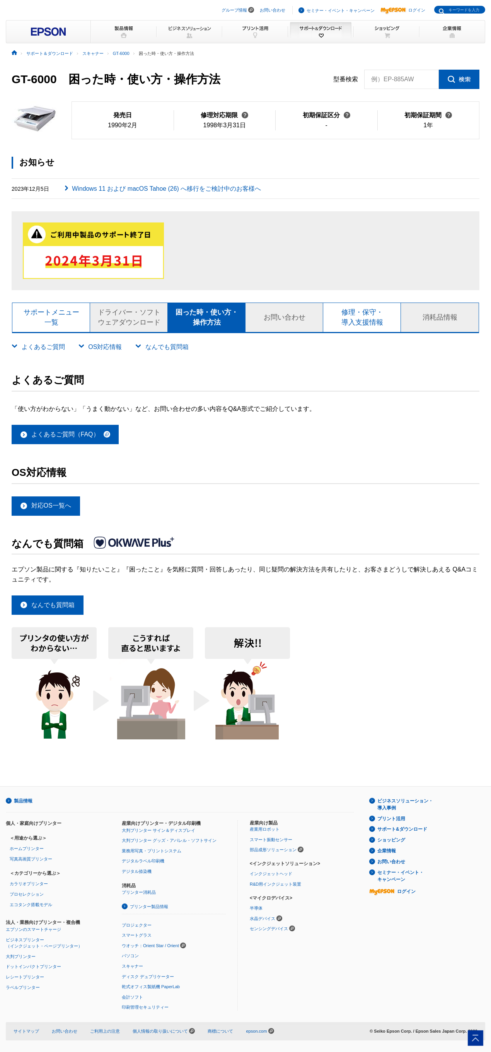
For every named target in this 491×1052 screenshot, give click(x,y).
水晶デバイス (262, 918)
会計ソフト (132, 997)
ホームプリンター (27, 849)
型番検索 (345, 79)
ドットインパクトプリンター (33, 967)
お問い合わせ (272, 10)
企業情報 (386, 851)
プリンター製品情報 (149, 906)
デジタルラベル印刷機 (143, 861)
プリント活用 (391, 818)
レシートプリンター (25, 977)
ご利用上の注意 (105, 1031)
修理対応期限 (224, 115)
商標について (220, 1031)
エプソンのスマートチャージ (33, 929)
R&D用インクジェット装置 (275, 884)
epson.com (256, 1031)
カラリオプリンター (29, 884)
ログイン (402, 10)
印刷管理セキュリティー (145, 1007)
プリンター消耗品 (139, 892)
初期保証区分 (326, 115)
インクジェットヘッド (271, 874)
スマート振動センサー (271, 839)
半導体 (256, 908)
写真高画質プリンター (31, 859)
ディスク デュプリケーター (148, 976)
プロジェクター (137, 925)
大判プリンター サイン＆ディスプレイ (158, 830)
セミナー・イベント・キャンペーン (341, 10)
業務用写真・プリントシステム (151, 850)
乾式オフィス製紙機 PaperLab (151, 986)
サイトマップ (26, 1031)
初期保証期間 (428, 115)
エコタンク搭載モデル (31, 904)
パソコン (130, 956)
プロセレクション (27, 894)
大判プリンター (21, 956)
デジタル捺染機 (137, 871)
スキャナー (132, 966)
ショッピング (391, 840)
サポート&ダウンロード (402, 829)
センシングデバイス (269, 929)
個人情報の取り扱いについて (164, 1031)
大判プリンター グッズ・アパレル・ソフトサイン (169, 840)
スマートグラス (137, 935)
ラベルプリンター (23, 987)
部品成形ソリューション (273, 850)
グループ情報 (234, 10)
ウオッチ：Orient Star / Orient (150, 945)
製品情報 (23, 801)
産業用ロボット (265, 829)
